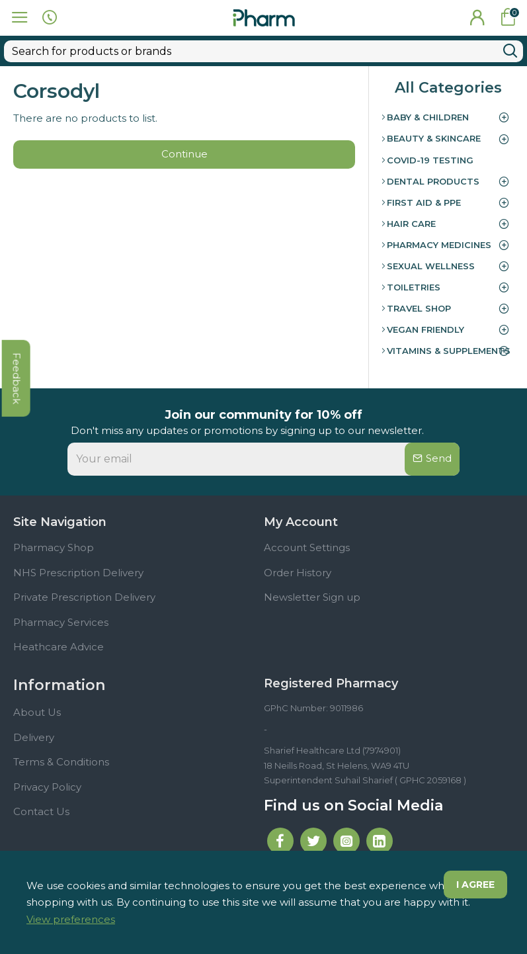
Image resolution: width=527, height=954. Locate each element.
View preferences (70, 919)
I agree (475, 885)
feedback (16, 396)
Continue (184, 132)
